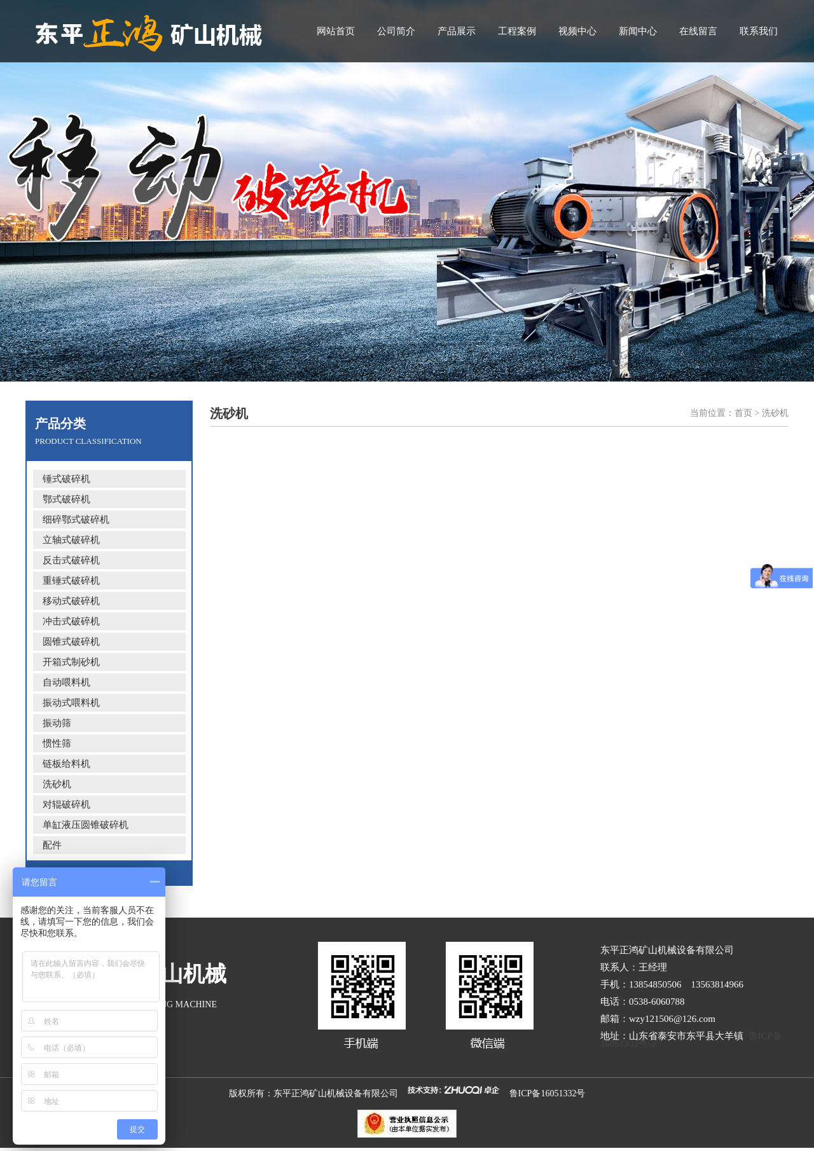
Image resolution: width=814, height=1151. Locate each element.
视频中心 (577, 31)
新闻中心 (638, 31)
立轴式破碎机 (71, 540)
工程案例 (517, 31)
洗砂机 (57, 784)
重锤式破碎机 (71, 581)
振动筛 (57, 723)
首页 (743, 413)
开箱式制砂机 (71, 662)
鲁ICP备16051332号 (547, 1093)
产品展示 (457, 31)
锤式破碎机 (66, 479)
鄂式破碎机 (66, 499)
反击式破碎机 (71, 560)
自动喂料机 (66, 682)
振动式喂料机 (71, 703)
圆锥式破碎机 (71, 642)
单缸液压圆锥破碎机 (85, 825)
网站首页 (336, 31)
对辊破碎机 (66, 804)
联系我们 (759, 31)
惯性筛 (57, 743)
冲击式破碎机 (71, 621)
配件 (52, 845)
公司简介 (396, 31)
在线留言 (698, 31)
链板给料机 (66, 764)
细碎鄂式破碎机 (76, 519)
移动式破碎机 (71, 601)
